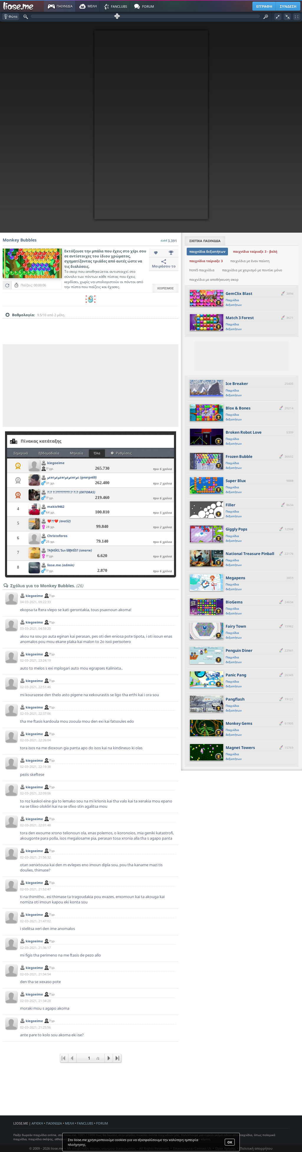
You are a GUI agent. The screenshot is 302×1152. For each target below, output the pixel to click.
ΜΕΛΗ (69, 1123)
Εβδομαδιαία (49, 453)
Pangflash (235, 699)
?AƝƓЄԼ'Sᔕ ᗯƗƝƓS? (69, 550)
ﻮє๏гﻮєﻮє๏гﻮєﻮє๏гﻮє (72, 477)
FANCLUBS (85, 1123)
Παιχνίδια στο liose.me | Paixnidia (19, 6)
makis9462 (55, 506)
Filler (230, 505)
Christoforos (57, 535)
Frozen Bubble (239, 456)
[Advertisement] (90, 385)
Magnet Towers (240, 747)
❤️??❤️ (59, 521)
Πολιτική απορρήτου (256, 1148)
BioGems (234, 602)
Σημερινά (21, 453)
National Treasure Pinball (250, 553)
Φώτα (10, 16)
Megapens (235, 577)
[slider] (90, 324)
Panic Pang (236, 675)
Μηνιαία (76, 453)
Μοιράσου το (164, 264)
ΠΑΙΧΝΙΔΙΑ (54, 1123)
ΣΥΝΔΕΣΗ (288, 6)
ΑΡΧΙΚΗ (37, 1123)
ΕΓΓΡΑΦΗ (264, 6)
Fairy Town (236, 626)
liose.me (60, 565)
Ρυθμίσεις (121, 453)
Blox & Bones (238, 408)
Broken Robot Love (244, 432)
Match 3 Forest (240, 317)
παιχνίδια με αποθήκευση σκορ (214, 279)
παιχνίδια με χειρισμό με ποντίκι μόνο (252, 270)
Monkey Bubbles (20, 240)
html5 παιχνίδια (201, 270)
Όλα (97, 453)
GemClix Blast (239, 293)
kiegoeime (56, 463)
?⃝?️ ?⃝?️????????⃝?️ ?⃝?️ (71, 492)
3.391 (169, 239)
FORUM (102, 1123)
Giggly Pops (236, 529)
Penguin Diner (239, 650)
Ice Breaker (237, 383)
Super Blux (236, 480)
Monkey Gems (239, 723)
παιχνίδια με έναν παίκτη (250, 261)
